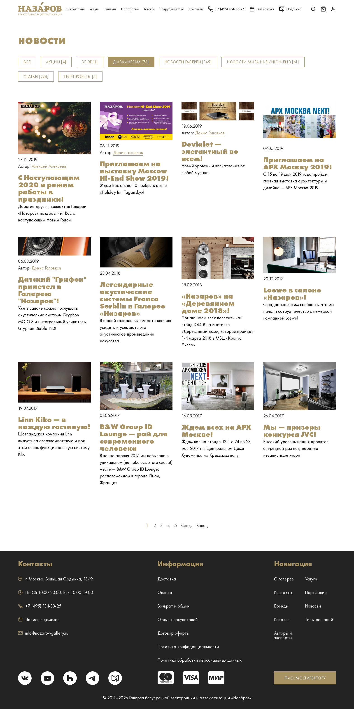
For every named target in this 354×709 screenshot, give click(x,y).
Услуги (94, 9)
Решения (110, 9)
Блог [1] (90, 61)
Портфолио (130, 9)
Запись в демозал (39, 619)
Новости (313, 606)
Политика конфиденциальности (188, 646)
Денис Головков (128, 152)
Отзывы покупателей (178, 619)
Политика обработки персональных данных (200, 660)
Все (27, 61)
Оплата (165, 592)
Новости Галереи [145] (188, 61)
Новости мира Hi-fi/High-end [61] (263, 61)
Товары (149, 9)
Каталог (281, 619)
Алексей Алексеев (49, 166)
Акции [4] (56, 61)
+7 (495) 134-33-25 (39, 606)
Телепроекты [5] (80, 76)
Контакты (196, 9)
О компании (75, 9)
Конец (202, 525)
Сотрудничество (171, 9)
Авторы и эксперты (283, 635)
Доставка (167, 579)
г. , (55, 579)
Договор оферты (173, 633)
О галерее (284, 579)
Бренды (281, 606)
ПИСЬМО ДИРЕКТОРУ (305, 678)
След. (186, 525)
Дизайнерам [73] (131, 61)
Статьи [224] (35, 76)
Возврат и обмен (173, 606)
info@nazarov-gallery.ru (43, 633)
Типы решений (319, 619)
